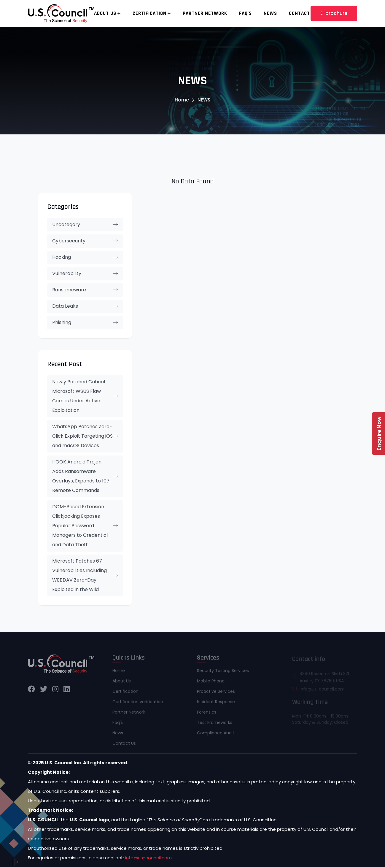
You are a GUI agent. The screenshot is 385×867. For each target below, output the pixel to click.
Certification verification (137, 703)
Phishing (85, 322)
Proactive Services (216, 693)
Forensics (206, 714)
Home (182, 99)
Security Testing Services (223, 672)
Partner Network (205, 13)
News (270, 13)
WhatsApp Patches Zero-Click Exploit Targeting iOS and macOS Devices (85, 436)
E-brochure (333, 13)
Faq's (245, 13)
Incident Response (216, 703)
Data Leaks (85, 306)
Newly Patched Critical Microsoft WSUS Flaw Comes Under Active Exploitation (85, 396)
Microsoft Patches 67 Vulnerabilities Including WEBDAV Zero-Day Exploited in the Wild (85, 575)
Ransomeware (85, 289)
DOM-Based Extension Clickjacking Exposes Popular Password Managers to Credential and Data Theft (85, 525)
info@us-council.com (148, 858)
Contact (299, 13)
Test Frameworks (214, 724)
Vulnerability (85, 273)
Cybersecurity (85, 240)
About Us (105, 13)
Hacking (85, 257)
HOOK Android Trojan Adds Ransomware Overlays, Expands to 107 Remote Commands (85, 476)
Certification (149, 13)
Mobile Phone (211, 683)
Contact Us (124, 745)
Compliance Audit (215, 735)
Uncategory (85, 224)
